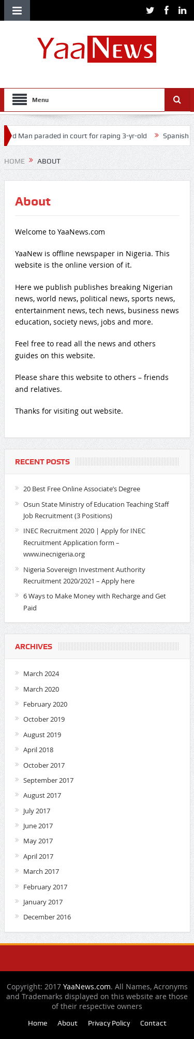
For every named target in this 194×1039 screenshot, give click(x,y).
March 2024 (41, 673)
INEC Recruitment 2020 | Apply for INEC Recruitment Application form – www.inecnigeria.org (84, 542)
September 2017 (48, 780)
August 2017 (42, 795)
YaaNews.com (87, 986)
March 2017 (41, 871)
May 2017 (38, 840)
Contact (153, 1023)
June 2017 (38, 825)
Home (37, 1023)
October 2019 (44, 719)
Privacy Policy (109, 1023)
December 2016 (47, 916)
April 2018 (38, 749)
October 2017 (44, 765)
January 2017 (43, 901)
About (67, 1023)
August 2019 (42, 734)
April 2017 (38, 856)
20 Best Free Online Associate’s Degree (81, 488)
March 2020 (41, 689)
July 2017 (36, 810)
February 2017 (45, 886)
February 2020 (45, 704)
